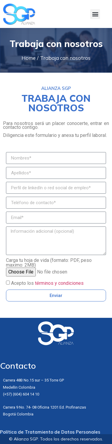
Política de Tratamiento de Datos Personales (50, 432)
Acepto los (47, 283)
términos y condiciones (59, 283)
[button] (95, 14)
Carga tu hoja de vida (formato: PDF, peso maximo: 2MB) (49, 263)
